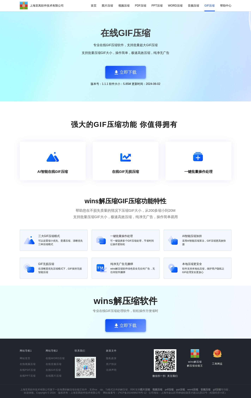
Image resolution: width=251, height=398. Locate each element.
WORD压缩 (175, 5)
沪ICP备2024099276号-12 (132, 392)
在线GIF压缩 (53, 369)
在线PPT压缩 (28, 375)
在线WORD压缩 (55, 358)
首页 (93, 5)
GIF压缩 (209, 5)
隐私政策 (111, 358)
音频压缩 (193, 5)
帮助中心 (225, 5)
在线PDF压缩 (28, 369)
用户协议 (111, 364)
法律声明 (111, 369)
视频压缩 (124, 5)
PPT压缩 (157, 5)
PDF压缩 (140, 5)
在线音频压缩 (54, 364)
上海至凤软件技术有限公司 (47, 5)
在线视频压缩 (28, 364)
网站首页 (25, 358)
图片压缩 (107, 5)
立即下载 (125, 72)
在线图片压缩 (54, 375)
